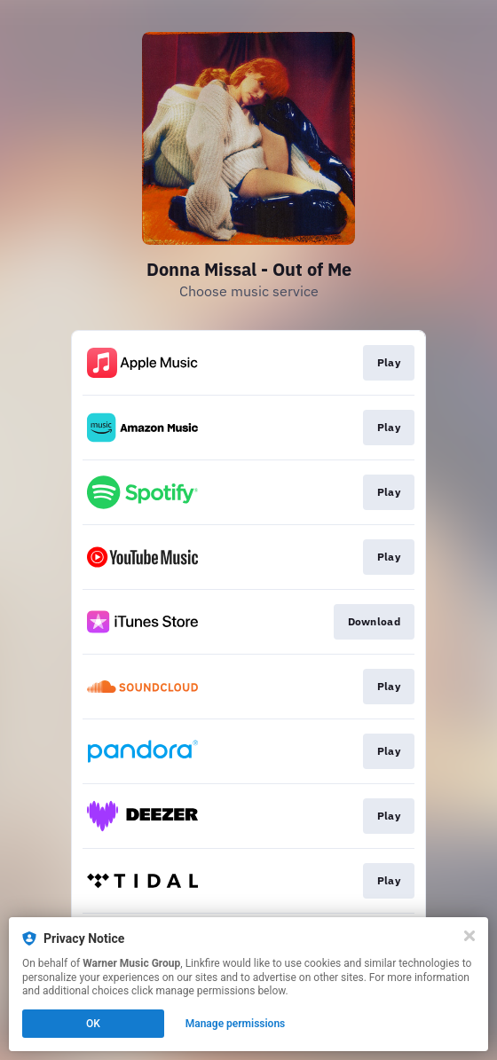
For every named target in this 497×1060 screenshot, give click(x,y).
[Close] (469, 936)
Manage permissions (235, 1023)
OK (93, 1023)
